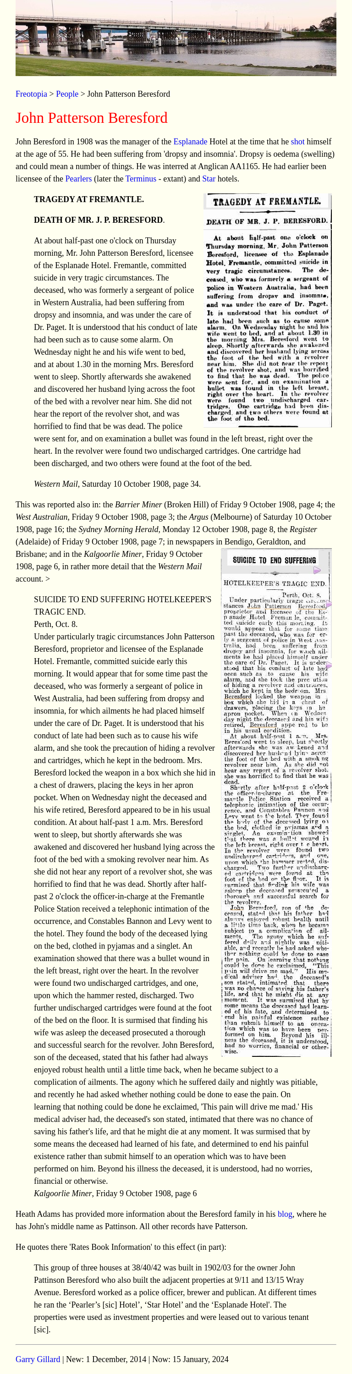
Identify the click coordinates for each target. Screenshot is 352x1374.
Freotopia (31, 94)
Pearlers (78, 178)
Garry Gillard (38, 1359)
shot (298, 141)
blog (285, 1214)
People (67, 94)
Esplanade (190, 141)
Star (208, 178)
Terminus (141, 178)
